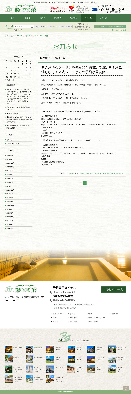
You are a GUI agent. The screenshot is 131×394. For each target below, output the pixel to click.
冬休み (93, 173)
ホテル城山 (18, 347)
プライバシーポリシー (96, 318)
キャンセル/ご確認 (120, 30)
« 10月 (7, 80)
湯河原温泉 (119, 173)
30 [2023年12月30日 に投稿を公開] (26, 77)
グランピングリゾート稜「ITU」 (19, 379)
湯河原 (112, 173)
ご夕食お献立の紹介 (13, 143)
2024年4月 (10, 197)
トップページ (58, 314)
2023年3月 (10, 213)
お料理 (42, 18)
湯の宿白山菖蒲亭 (39, 378)
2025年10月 (10, 167)
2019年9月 (10, 228)
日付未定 (18, 30)
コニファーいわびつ (100, 358)
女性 (55, 26)
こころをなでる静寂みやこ (18, 369)
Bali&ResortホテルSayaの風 (59, 379)
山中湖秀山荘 (79, 358)
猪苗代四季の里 (58, 358)
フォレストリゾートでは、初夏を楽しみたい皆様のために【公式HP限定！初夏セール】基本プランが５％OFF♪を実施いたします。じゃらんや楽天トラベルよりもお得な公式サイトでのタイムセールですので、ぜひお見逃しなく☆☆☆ (19, 96)
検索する (69, 26)
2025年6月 (10, 178)
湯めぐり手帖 (92, 321)
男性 (44, 26)
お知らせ (71, 173)
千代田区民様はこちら (82, 27)
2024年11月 (10, 190)
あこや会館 (59, 367)
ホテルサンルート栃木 (39, 369)
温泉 (12, 18)
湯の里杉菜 (39, 347)
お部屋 (27, 18)
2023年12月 (10, 201)
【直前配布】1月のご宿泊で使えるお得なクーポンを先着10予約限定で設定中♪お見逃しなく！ (19, 119)
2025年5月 (10, 182)
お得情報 (81, 173)
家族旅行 (99, 173)
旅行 (104, 173)
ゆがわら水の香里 (58, 348)
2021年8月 (10, 221)
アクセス (88, 18)
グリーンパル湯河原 (122, 348)
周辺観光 (73, 18)
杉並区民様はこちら (82, 24)
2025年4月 (10, 186)
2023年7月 (10, 209)
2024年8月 (10, 194)
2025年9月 (10, 171)
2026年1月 (10, 159)
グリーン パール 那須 (120, 369)
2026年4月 (10, 155)
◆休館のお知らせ (12, 113)
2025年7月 (10, 174)
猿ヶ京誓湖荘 (99, 368)
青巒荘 (17, 357)
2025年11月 (10, 163)
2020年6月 (10, 224)
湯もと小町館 (79, 348)
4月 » (13, 80)
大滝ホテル (39, 357)
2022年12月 (10, 217)
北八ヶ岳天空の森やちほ (80, 369)
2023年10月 (10, 205)
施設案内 (57, 18)
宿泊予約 (103, 18)
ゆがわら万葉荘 (100, 348)
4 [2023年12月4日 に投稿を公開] (6, 67)
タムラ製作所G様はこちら (84, 29)
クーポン (88, 173)
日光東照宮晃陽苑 (121, 358)
